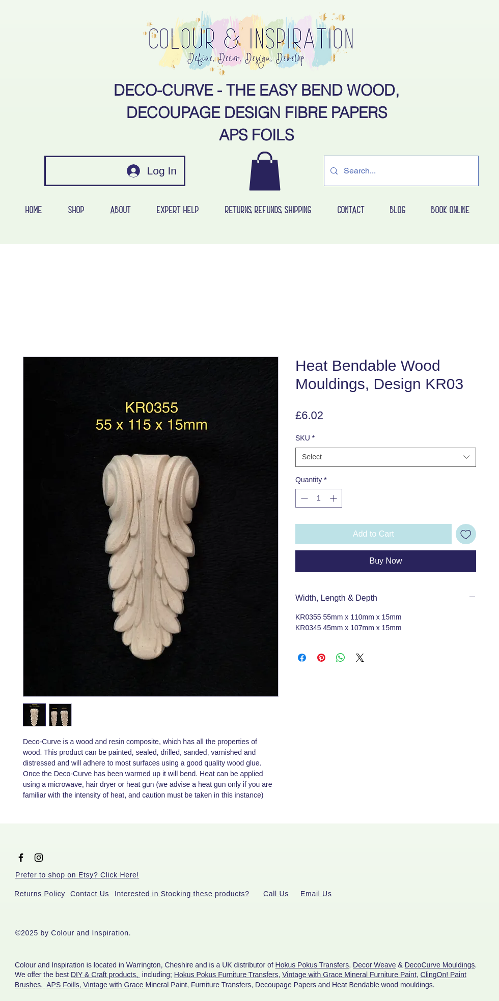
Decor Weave (374, 965)
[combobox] (385, 457)
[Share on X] (360, 658)
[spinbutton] (319, 498)
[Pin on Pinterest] (321, 658)
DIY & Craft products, (105, 974)
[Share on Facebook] (302, 658)
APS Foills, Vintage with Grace (95, 985)
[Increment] (334, 498)
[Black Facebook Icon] (20, 857)
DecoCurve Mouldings (440, 965)
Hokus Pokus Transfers (312, 965)
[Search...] (400, 171)
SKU (305, 438)
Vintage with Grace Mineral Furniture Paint (349, 974)
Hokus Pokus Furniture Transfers (226, 974)
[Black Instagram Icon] (38, 857)
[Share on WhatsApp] (341, 658)
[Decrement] (303, 498)
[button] (264, 171)
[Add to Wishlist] (466, 534)
